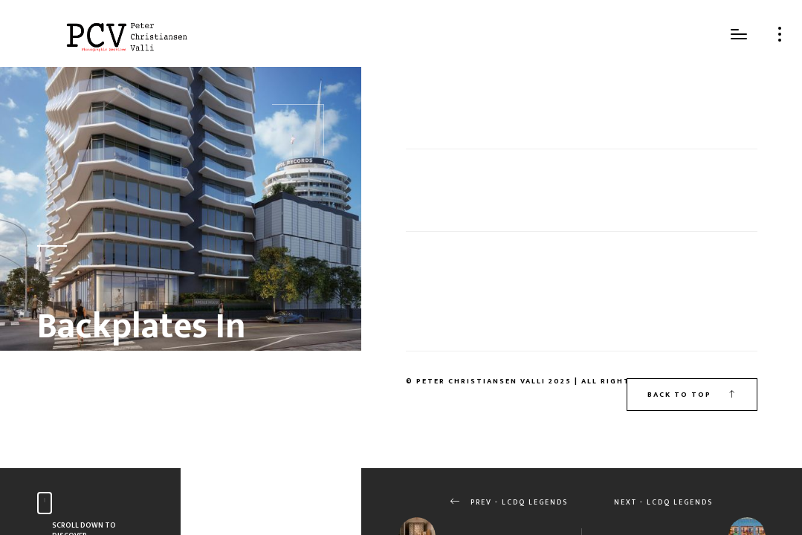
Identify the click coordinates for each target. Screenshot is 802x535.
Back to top (692, 395)
